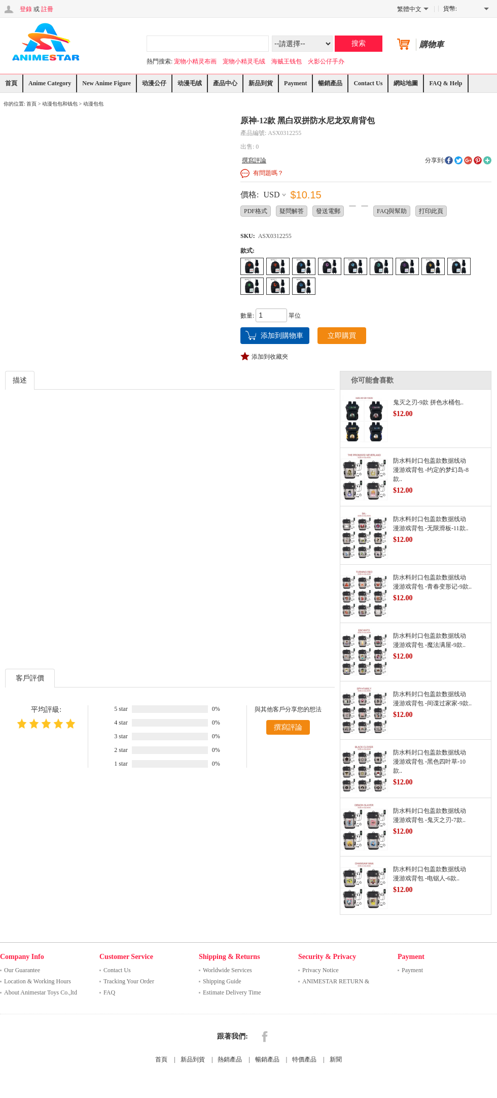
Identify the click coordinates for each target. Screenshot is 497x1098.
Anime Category (49, 83)
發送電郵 (328, 211)
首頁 (11, 83)
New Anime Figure (106, 83)
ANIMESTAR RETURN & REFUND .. (335, 982)
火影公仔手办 (326, 61)
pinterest (478, 160)
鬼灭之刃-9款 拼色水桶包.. (428, 402)
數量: (247, 315)
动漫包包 (93, 104)
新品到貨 (260, 83)
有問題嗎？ (268, 173)
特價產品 (304, 1059)
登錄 (26, 9)
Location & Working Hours (37, 981)
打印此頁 (431, 211)
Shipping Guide (222, 981)
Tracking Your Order (128, 981)
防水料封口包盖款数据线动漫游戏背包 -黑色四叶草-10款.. (429, 761)
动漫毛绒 (190, 83)
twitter (458, 160)
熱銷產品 (230, 1059)
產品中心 (225, 83)
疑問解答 (291, 211)
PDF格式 (255, 211)
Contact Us (367, 83)
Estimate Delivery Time (232, 992)
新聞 (336, 1059)
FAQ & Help (445, 83)
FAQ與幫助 (392, 211)
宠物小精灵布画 (195, 61)
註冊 (47, 9)
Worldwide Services (227, 970)
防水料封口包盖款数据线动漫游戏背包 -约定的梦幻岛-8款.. (431, 470)
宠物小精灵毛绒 (244, 61)
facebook (449, 160)
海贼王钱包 (286, 61)
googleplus (468, 160)
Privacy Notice (320, 970)
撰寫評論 (254, 160)
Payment (295, 83)
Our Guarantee (22, 970)
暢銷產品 (330, 83)
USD (271, 194)
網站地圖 (406, 83)
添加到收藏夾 (270, 356)
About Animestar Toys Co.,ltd (40, 992)
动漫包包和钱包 (60, 104)
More (487, 160)
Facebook (265, 1036)
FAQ (109, 992)
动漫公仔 (154, 83)
